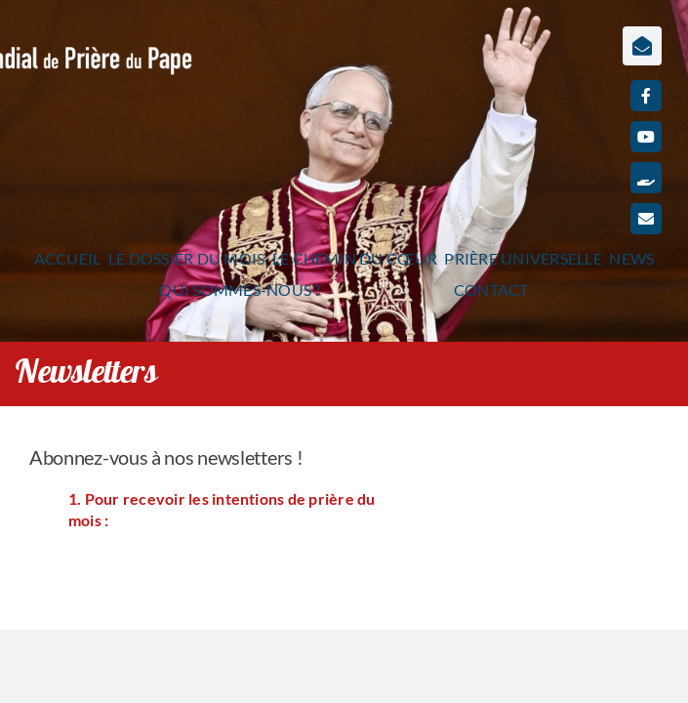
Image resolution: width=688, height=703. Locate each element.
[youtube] (646, 136)
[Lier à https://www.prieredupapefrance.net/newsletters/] (642, 45)
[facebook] (646, 95)
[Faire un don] (646, 177)
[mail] (646, 218)
